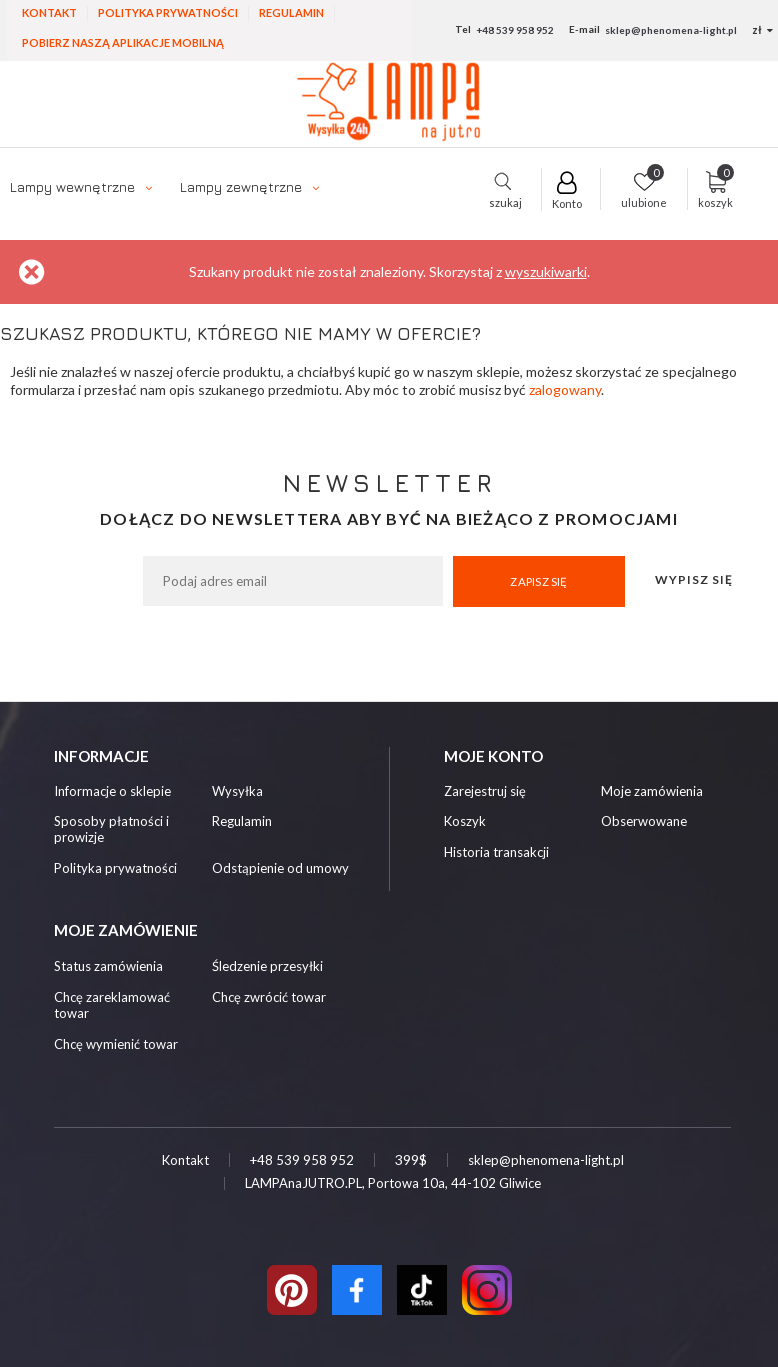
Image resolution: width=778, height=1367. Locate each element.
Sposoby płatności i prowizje (111, 829)
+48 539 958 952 (515, 30)
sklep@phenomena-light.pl (671, 30)
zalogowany (565, 389)
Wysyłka (237, 791)
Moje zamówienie (126, 930)
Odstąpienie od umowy (280, 868)
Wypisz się (694, 579)
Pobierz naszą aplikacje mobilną (123, 42)
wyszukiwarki (546, 271)
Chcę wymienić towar (116, 1044)
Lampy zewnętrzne (241, 186)
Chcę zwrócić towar (269, 997)
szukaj (505, 197)
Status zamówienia (108, 966)
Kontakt (49, 12)
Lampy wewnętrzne (72, 186)
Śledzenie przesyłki (267, 966)
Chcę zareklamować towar (112, 1005)
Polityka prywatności (168, 12)
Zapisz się (538, 581)
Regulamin (291, 12)
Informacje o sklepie (112, 791)
